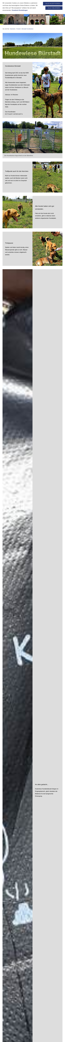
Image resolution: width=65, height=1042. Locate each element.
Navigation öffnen (7, 1)
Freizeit (18, 29)
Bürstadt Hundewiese (27, 29)
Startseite (12, 29)
